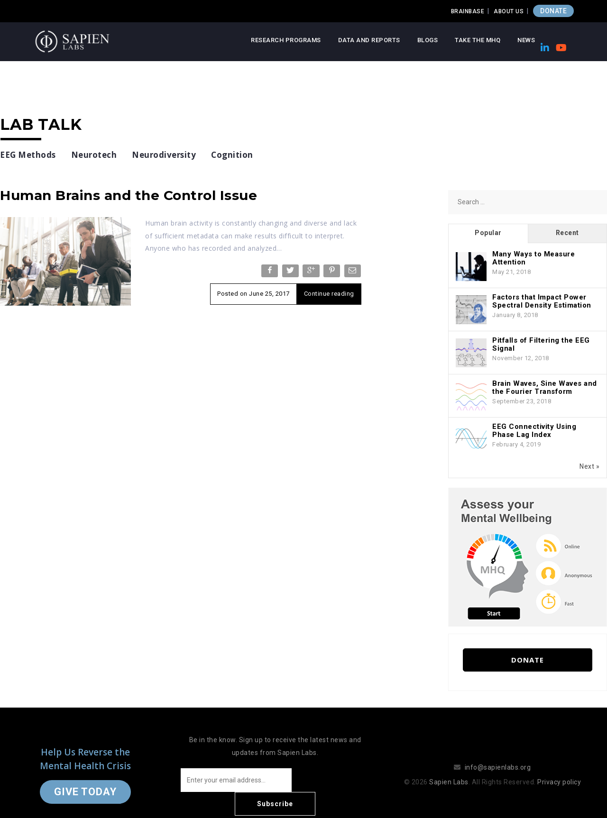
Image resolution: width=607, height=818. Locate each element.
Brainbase (468, 11)
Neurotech (94, 154)
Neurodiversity (164, 154)
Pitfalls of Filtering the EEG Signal (541, 344)
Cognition (232, 154)
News (526, 40)
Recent (567, 232)
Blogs (427, 40)
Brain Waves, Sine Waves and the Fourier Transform (544, 387)
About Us (509, 11)
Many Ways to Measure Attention (533, 258)
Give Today (85, 780)
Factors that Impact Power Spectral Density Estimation (541, 301)
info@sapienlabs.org (498, 755)
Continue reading (329, 293)
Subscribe (332, 780)
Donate (527, 659)
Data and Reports (369, 40)
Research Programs (286, 40)
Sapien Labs (449, 770)
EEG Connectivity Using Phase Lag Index (534, 430)
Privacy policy (559, 770)
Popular (488, 232)
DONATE (553, 11)
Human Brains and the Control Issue (128, 195)
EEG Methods (28, 154)
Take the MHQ (477, 40)
